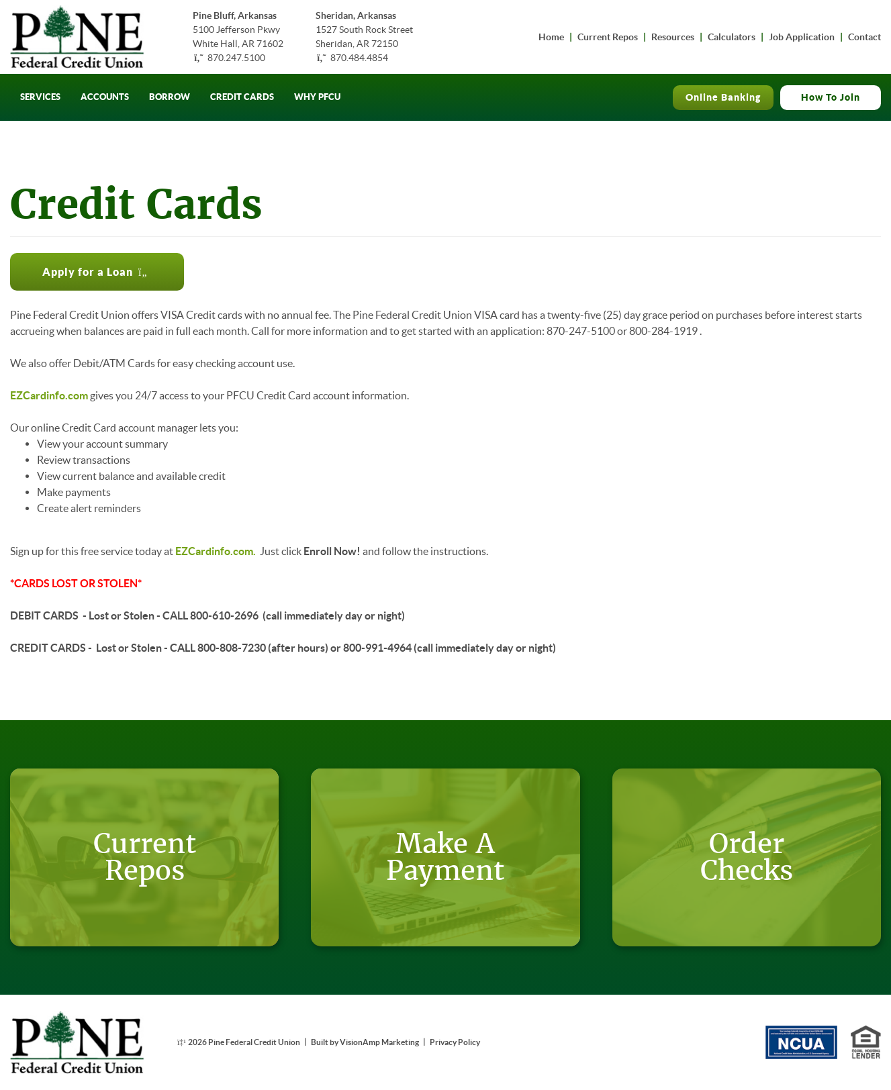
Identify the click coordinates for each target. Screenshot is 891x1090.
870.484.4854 (359, 57)
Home (551, 37)
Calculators (731, 37)
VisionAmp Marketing (379, 1042)
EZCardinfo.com (49, 395)
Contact (864, 37)
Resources (672, 37)
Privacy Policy (455, 1042)
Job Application (802, 37)
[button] (97, 272)
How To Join (830, 97)
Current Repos (607, 37)
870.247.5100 (236, 57)
